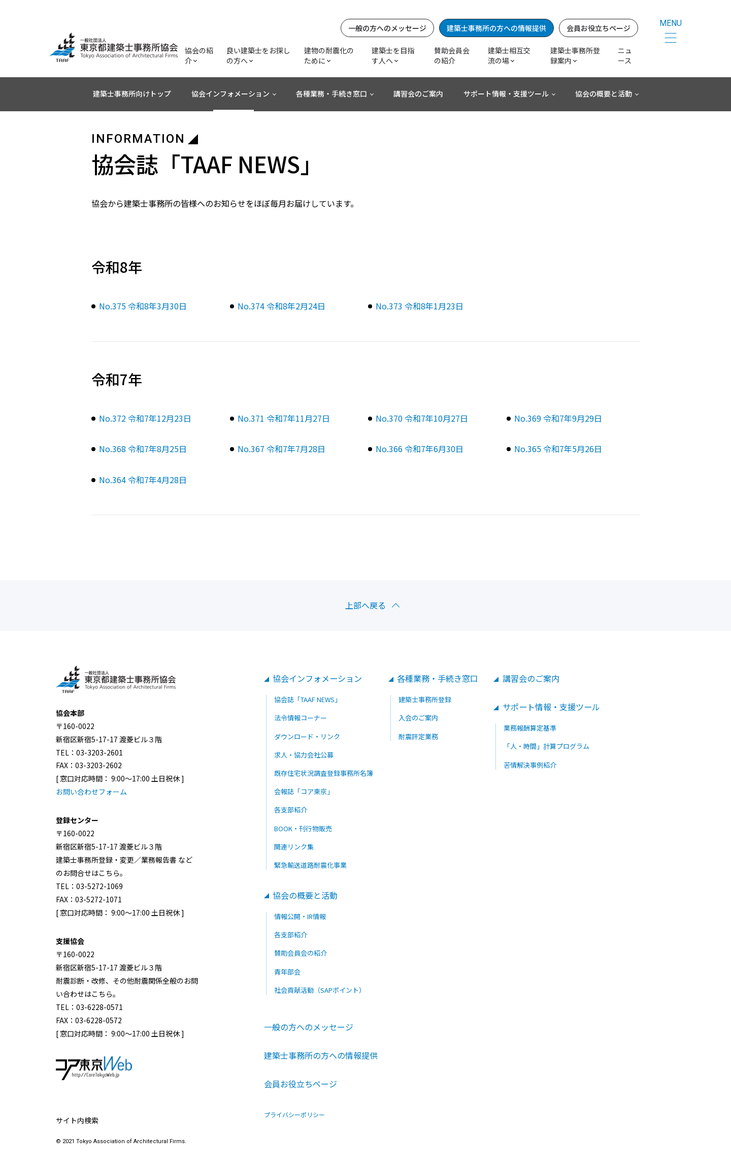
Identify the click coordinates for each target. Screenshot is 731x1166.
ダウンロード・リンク (307, 736)
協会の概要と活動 (603, 94)
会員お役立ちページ (600, 28)
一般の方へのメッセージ (389, 28)
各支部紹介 (290, 810)
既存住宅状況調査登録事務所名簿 (323, 773)
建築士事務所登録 (424, 700)
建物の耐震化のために (330, 56)
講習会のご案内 (418, 94)
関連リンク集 (294, 847)
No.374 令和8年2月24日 (281, 306)
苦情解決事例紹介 (530, 765)
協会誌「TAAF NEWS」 (307, 700)
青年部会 (287, 971)
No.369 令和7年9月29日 (558, 418)
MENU (670, 23)
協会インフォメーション (230, 94)
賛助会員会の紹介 (453, 56)
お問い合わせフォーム (91, 792)
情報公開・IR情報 (300, 916)
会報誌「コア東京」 (304, 792)
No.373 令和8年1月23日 (419, 306)
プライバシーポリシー (294, 1115)
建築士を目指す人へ (394, 56)
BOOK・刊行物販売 (303, 828)
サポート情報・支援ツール (506, 94)
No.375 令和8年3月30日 (143, 306)
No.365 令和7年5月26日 (558, 449)
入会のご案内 (418, 718)
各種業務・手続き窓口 (331, 94)
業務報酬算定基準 (530, 728)
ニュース (626, 56)
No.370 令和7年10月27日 (422, 418)
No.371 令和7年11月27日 (284, 418)
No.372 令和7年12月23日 (145, 418)
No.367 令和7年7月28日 (281, 449)
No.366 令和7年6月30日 (419, 449)
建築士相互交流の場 (510, 56)
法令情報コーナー (300, 718)
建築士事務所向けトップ (132, 94)
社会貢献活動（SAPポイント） (320, 990)
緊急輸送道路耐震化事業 (310, 865)
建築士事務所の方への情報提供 (498, 28)
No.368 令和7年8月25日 (143, 449)
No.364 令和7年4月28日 (143, 480)
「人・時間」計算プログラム (547, 746)
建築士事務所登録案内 (577, 56)
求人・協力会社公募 (304, 755)
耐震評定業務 (418, 736)
